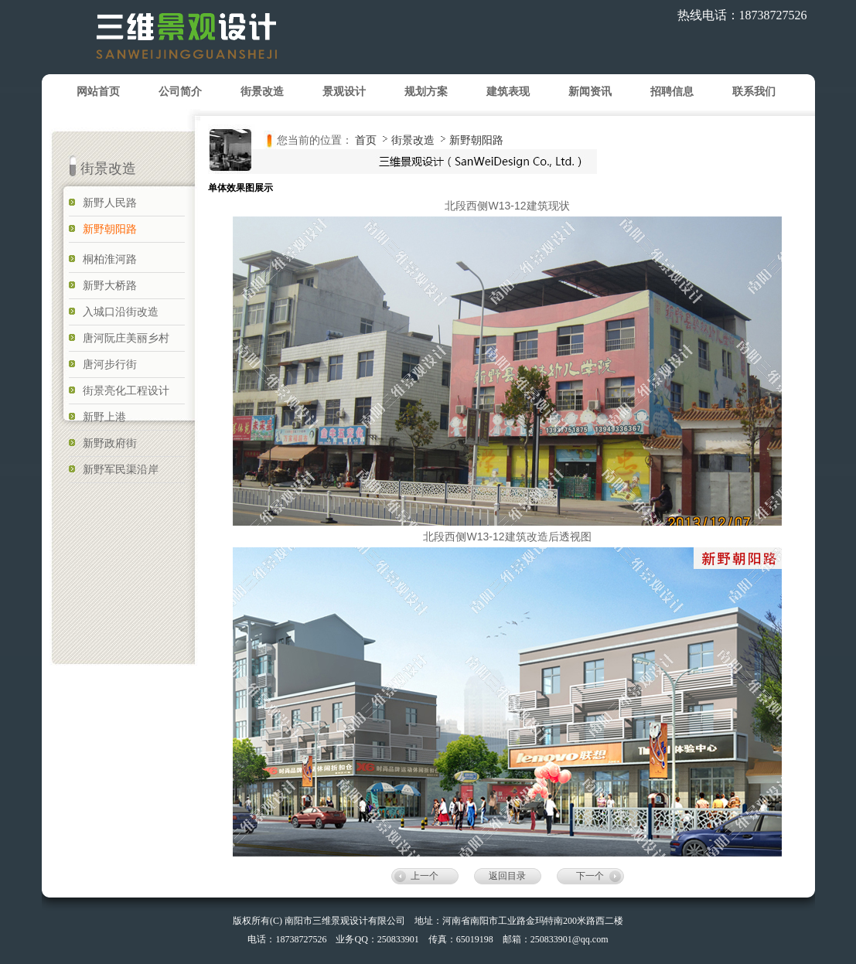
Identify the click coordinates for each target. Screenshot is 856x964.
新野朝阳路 (476, 140)
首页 (366, 140)
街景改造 (414, 140)
